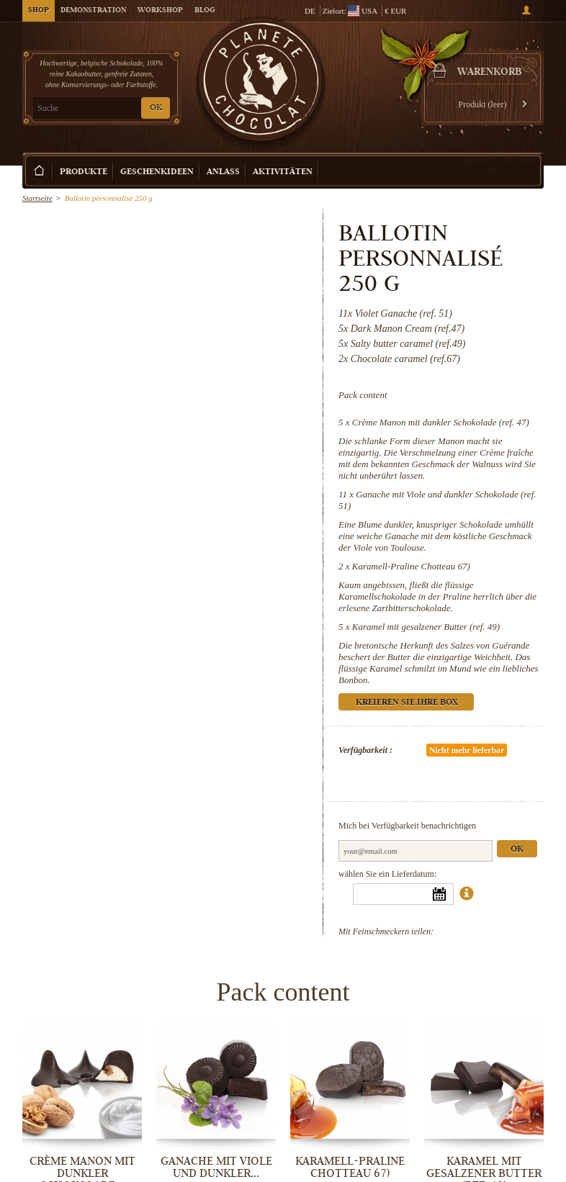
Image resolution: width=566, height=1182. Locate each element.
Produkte (83, 172)
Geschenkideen (157, 172)
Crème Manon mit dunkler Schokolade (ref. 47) (440, 422)
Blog (204, 10)
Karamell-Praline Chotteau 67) (411, 566)
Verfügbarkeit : (365, 750)
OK (156, 108)
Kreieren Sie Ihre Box (497, 164)
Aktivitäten (283, 172)
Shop (38, 10)
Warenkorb (489, 72)
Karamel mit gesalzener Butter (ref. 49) (426, 626)
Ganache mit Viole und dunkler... (216, 1167)
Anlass (223, 172)
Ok (517, 849)
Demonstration (93, 10)
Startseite (37, 198)
